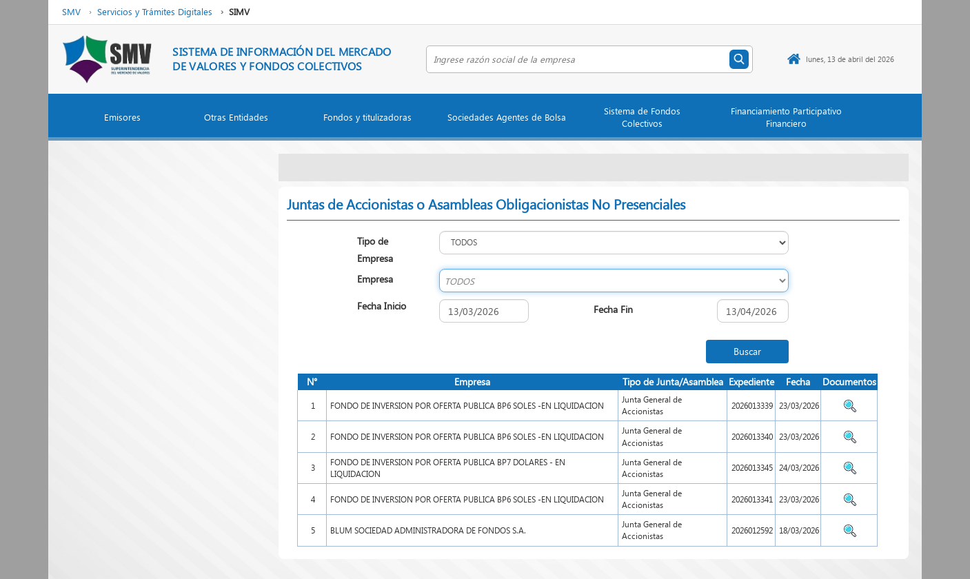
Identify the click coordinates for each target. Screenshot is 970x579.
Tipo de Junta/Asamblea (673, 381)
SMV (71, 11)
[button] (122, 120)
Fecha (798, 381)
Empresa (472, 381)
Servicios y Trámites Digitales (154, 11)
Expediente (751, 381)
